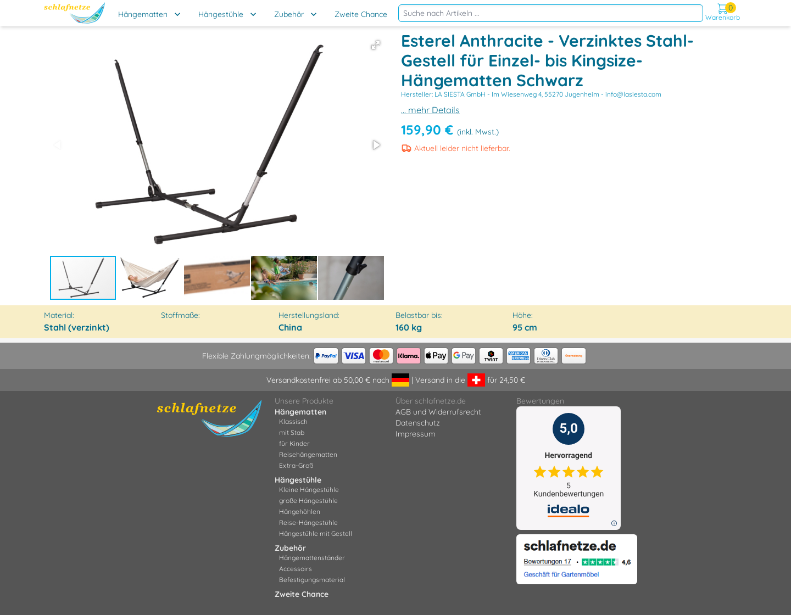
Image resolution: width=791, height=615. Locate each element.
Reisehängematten (308, 454)
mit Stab (291, 432)
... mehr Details (430, 109)
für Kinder (294, 443)
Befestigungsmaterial (312, 579)
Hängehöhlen (299, 511)
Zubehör (289, 14)
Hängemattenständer (312, 558)
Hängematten (143, 14)
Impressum (416, 434)
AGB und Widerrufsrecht (438, 412)
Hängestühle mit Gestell (315, 533)
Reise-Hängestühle (308, 522)
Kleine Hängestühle (309, 489)
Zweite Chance (361, 14)
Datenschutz (418, 423)
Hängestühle (220, 14)
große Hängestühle (308, 500)
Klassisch (293, 421)
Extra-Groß (296, 465)
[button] (376, 45)
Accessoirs (295, 568)
